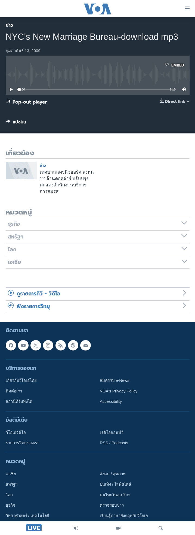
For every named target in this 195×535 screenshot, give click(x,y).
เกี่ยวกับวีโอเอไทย (21, 380)
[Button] (16, 123)
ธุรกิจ (10, 505)
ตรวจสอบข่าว (112, 505)
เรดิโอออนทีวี (111, 432)
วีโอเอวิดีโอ (16, 432)
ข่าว (9, 25)
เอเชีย (11, 474)
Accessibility (111, 401)
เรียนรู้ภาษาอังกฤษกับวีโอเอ (124, 516)
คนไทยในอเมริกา (115, 495)
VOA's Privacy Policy (118, 391)
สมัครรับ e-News (114, 380)
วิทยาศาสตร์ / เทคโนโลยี (27, 516)
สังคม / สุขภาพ (113, 474)
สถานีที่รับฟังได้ (19, 401)
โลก (9, 495)
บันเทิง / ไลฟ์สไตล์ (115, 484)
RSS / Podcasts (114, 443)
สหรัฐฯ (11, 484)
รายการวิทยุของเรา (22, 443)
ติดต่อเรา (14, 391)
